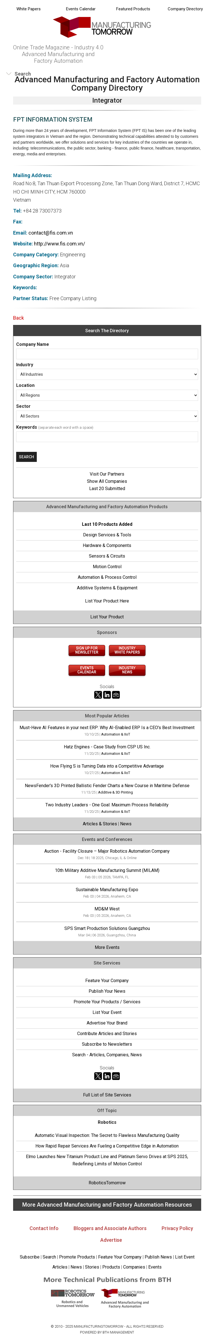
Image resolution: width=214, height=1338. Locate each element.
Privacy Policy (177, 1228)
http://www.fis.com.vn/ (59, 244)
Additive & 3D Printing (115, 792)
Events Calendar (81, 8)
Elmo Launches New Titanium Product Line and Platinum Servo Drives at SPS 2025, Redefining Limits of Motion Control (107, 1160)
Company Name (32, 344)
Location (25, 385)
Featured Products (133, 8)
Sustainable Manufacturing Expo (107, 889)
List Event (184, 1257)
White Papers (28, 8)
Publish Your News (107, 991)
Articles (59, 1267)
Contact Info (44, 1228)
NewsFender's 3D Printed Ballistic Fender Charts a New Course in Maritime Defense (107, 785)
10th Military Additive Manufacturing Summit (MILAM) (107, 870)
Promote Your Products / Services (107, 1001)
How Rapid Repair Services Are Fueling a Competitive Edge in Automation (107, 1146)
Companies (134, 1267)
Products (111, 1267)
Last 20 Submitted (107, 488)
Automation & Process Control (107, 577)
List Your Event (107, 1012)
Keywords (26, 427)
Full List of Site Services (107, 1095)
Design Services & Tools (107, 534)
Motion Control (107, 566)
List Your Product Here (107, 601)
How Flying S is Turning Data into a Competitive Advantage (107, 766)
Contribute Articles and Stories (107, 1033)
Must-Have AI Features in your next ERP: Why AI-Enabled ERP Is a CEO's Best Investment (107, 727)
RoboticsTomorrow (107, 1182)
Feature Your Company (107, 980)
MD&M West (107, 909)
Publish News (158, 1257)
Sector (23, 406)
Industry (24, 364)
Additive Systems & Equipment (107, 587)
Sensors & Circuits (107, 556)
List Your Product (107, 616)
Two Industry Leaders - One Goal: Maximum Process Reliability (107, 804)
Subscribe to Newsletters (107, 1044)
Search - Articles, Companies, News (107, 1054)
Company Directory (185, 8)
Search (49, 1257)
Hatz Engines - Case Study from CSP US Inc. (107, 746)
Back (18, 318)
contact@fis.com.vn (50, 233)
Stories (92, 1267)
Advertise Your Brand (107, 1023)
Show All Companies (107, 481)
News (126, 823)
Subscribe (30, 1257)
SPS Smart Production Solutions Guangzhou (107, 928)
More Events (107, 947)
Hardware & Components (107, 545)
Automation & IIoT (115, 734)
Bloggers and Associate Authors (110, 1228)
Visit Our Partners (107, 474)
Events (154, 1267)
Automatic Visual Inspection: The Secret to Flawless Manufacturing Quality (107, 1135)
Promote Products (77, 1257)
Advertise (111, 1240)
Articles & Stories (100, 823)
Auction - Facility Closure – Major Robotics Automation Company (107, 851)
